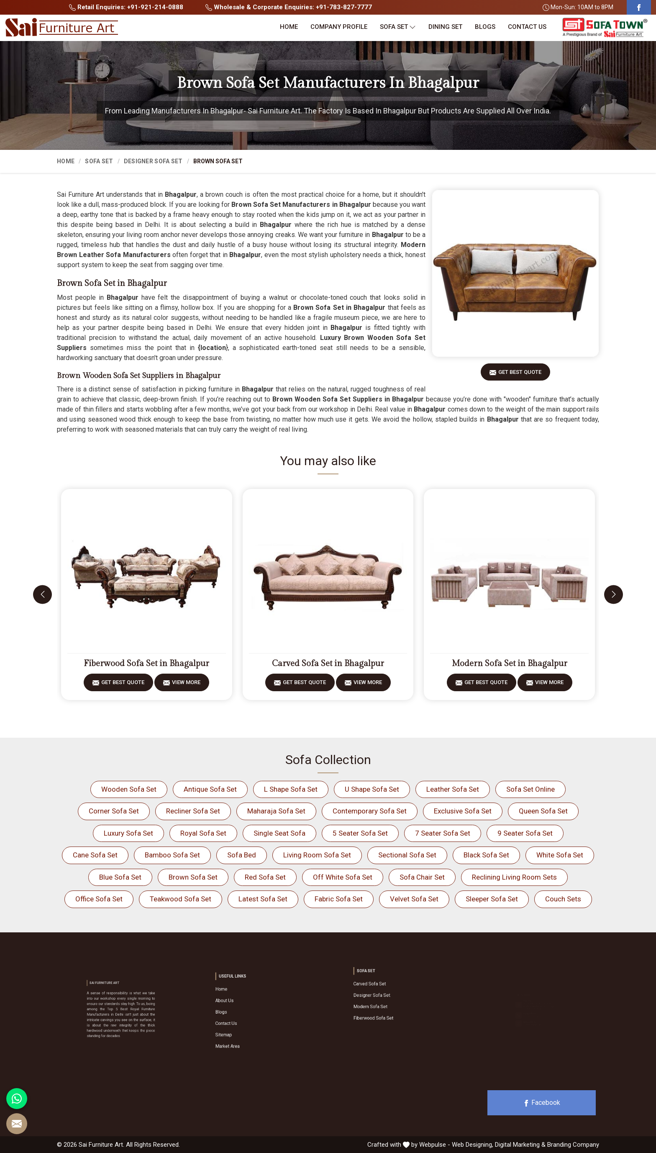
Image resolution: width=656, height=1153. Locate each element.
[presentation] (42, 594)
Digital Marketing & (520, 1144)
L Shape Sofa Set (291, 789)
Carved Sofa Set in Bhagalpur (328, 664)
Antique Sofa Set (210, 789)
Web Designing (472, 1144)
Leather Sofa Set (452, 789)
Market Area (243, 1029)
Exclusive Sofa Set (463, 811)
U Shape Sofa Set (372, 789)
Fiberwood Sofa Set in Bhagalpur (146, 664)
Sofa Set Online (530, 789)
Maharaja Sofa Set (276, 811)
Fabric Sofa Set (339, 899)
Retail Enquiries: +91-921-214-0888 (126, 7)
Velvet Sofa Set (414, 899)
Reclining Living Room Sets (514, 877)
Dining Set (445, 27)
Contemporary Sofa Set (370, 811)
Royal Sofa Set (203, 833)
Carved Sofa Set (384, 990)
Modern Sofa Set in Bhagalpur (509, 664)
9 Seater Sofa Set (525, 833)
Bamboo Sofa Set (172, 855)
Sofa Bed (241, 855)
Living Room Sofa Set (317, 855)
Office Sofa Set (99, 899)
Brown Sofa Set (193, 877)
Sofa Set (398, 27)
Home (289, 27)
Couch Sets (563, 899)
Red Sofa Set (265, 877)
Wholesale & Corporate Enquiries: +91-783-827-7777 (288, 7)
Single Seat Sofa (279, 833)
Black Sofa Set (486, 855)
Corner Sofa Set (114, 811)
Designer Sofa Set (153, 161)
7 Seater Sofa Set (442, 833)
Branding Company (573, 1144)
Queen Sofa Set (543, 811)
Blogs (485, 27)
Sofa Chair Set (422, 877)
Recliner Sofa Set (193, 811)
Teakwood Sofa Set (180, 899)
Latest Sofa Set (262, 899)
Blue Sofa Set (120, 877)
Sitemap (242, 1023)
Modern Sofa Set (384, 1001)
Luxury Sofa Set (128, 833)
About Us (242, 1007)
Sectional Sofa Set (407, 855)
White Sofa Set (559, 855)
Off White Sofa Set (342, 877)
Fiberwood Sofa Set (385, 1007)
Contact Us (527, 27)
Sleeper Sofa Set (492, 899)
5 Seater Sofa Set (360, 833)
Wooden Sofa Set (128, 789)
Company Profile (338, 27)
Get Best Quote (519, 375)
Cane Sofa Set (95, 855)
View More (186, 685)
